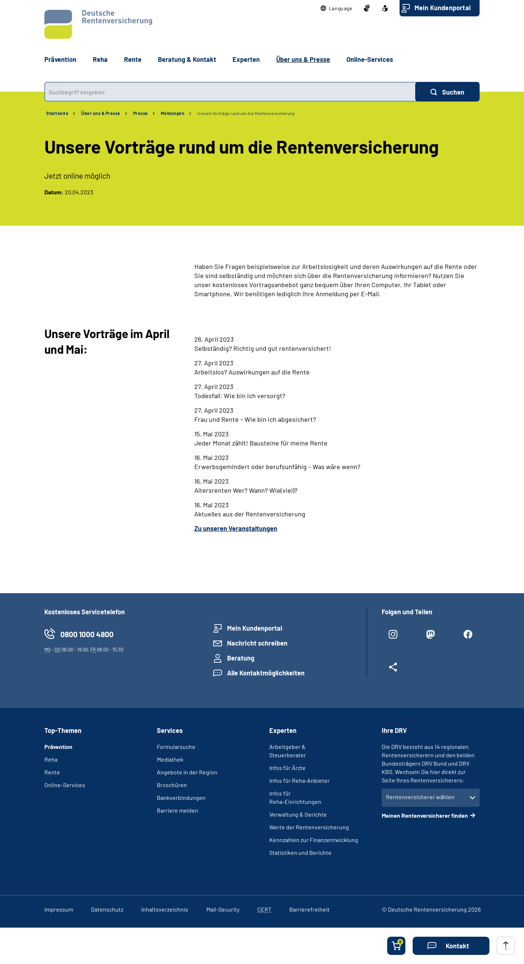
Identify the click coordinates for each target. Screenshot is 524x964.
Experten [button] (246, 59)
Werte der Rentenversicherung (309, 827)
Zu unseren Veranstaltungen (235, 528)
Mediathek (170, 759)
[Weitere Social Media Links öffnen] (393, 669)
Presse (140, 113)
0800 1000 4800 (87, 634)
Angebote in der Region (187, 772)
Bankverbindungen (181, 797)
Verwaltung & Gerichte (298, 814)
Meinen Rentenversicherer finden (425, 815)
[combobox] (229, 92)
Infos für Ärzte (287, 767)
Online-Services (369, 59)
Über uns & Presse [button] (303, 59)
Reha (50, 759)
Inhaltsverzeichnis (164, 909)
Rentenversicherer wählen (420, 796)
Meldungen (173, 113)
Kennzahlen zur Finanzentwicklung (313, 839)
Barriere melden (177, 810)
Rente (52, 772)
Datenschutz (107, 909)
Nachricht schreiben (257, 643)
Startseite (57, 113)
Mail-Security (222, 909)
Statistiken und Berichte (300, 852)
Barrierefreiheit (309, 909)
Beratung (240, 658)
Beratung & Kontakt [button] (187, 59)
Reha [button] (100, 59)
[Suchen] (447, 92)
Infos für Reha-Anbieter (299, 780)
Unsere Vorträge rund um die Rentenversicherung (245, 113)
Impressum (58, 909)
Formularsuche (176, 746)
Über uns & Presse (100, 113)
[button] (336, 8)
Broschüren (172, 784)
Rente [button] (133, 59)
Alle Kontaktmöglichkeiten (266, 673)
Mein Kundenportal (442, 8)
